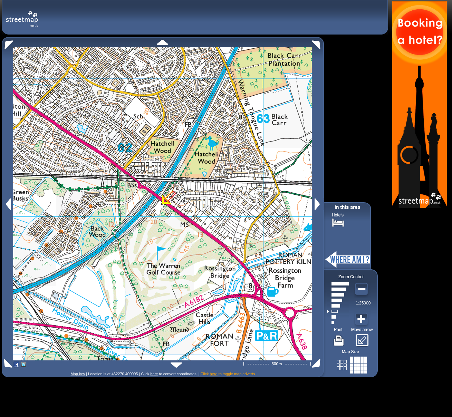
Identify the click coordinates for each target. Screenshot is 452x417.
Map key (78, 374)
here (154, 374)
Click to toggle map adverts (228, 374)
